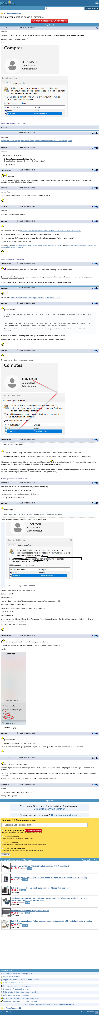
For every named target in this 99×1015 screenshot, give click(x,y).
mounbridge (5, 28)
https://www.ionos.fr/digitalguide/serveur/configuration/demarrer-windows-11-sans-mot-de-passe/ (36, 141)
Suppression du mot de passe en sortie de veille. (21, 980)
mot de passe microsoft (11, 977)
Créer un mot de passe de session (16, 995)
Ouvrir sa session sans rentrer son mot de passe (21, 998)
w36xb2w (4, 206)
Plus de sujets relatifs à (49, 1004)
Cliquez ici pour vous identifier (49, 809)
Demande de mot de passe (13, 983)
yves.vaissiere (6, 170)
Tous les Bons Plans (90, 860)
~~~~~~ (3, 133)
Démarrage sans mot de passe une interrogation (21, 1001)
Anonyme (4, 221)
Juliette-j (4, 350)
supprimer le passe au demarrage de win (18, 974)
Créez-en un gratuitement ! (65, 815)
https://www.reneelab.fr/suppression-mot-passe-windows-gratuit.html (37, 245)
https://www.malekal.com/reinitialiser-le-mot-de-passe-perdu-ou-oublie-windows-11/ (50, 231)
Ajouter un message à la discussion (49, 21)
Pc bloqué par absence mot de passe (17, 986)
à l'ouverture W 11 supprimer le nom (16, 989)
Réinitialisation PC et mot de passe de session (20, 992)
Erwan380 (4, 288)
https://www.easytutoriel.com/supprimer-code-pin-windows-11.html (35, 298)
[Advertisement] (49, 951)
